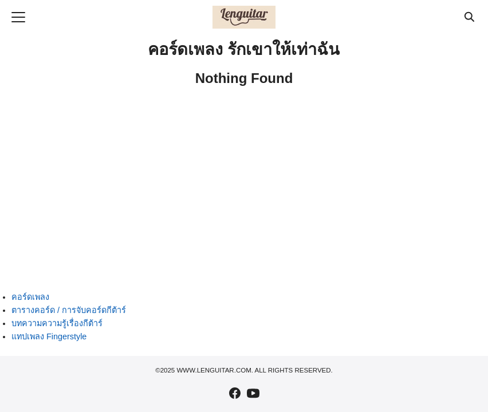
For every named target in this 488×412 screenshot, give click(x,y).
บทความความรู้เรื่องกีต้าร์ (57, 323)
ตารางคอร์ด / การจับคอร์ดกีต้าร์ (68, 310)
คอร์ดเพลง (30, 297)
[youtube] (253, 393)
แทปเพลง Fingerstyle (48, 336)
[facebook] (235, 393)
